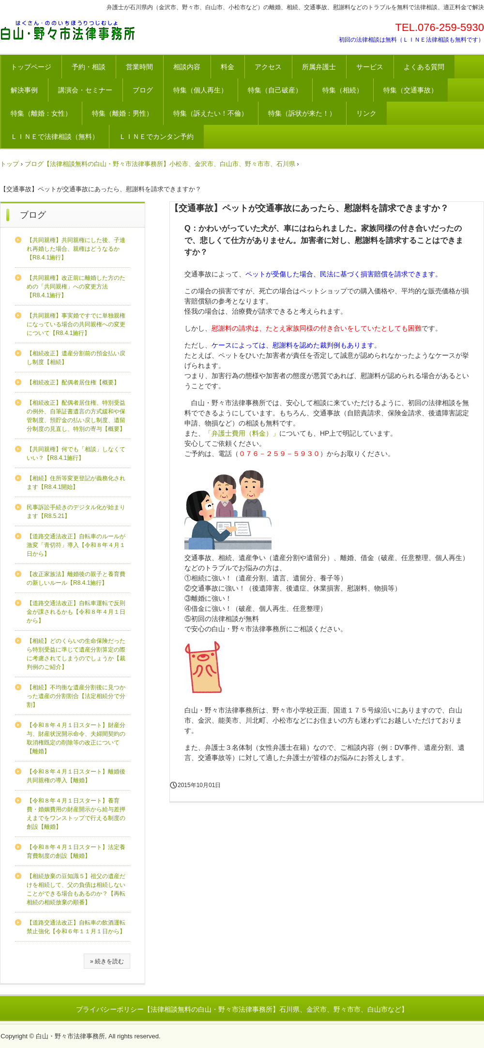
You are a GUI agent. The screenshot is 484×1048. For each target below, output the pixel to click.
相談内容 (186, 67)
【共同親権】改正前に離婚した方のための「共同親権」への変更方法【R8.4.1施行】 (76, 286)
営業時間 (139, 67)
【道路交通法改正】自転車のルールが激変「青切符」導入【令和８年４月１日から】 (76, 545)
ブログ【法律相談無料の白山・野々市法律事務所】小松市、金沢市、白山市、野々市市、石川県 (160, 163)
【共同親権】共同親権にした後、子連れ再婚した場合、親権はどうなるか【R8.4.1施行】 (76, 249)
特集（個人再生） (200, 90)
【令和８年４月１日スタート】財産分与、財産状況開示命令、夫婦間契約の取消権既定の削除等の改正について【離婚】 (76, 738)
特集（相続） (342, 90)
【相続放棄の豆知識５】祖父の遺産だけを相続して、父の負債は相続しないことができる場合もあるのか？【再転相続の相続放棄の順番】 (76, 889)
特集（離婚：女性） (41, 113)
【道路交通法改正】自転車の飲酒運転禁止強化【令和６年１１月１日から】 (76, 927)
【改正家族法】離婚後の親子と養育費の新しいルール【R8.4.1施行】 (76, 578)
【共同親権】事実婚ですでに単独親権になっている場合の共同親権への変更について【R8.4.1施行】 (76, 324)
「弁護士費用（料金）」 (242, 433)
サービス (369, 67)
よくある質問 (424, 67)
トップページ (31, 67)
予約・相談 (89, 67)
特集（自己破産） (275, 90)
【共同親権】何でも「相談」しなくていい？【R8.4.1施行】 (76, 453)
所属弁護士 (319, 67)
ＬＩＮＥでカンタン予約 (156, 136)
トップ (9, 163)
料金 (227, 67)
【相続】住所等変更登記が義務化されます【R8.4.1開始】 (76, 482)
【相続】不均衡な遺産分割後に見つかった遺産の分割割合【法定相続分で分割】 (76, 696)
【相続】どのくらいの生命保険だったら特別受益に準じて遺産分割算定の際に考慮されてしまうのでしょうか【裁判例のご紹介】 (76, 654)
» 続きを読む (107, 961)
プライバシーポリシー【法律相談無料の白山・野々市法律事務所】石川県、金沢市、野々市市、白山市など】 (242, 1009)
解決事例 (24, 90)
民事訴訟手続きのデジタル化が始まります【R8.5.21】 (76, 511)
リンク (366, 113)
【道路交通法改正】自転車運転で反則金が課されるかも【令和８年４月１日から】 (76, 612)
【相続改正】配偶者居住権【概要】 (73, 382)
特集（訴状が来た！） (302, 113)
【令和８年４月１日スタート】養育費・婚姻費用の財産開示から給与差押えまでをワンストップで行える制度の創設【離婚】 (76, 813)
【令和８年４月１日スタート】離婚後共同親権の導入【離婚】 (76, 776)
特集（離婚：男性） (122, 113)
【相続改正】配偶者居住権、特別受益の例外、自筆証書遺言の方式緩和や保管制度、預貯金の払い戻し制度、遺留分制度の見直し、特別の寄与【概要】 (76, 415)
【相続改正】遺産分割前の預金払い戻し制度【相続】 (76, 357)
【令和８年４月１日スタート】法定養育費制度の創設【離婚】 (76, 851)
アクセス (268, 67)
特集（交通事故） (410, 90)
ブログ (143, 90)
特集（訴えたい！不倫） (210, 113)
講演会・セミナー (85, 90)
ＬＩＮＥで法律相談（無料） (55, 136)
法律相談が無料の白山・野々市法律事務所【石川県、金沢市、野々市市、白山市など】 (67, 30)
